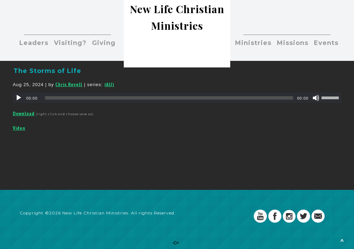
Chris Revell (68, 84)
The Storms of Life (47, 71)
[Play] (18, 97)
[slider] (169, 98)
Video (19, 128)
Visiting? (70, 43)
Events (326, 43)
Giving (103, 43)
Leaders (33, 43)
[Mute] (316, 97)
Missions (292, 43)
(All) (109, 84)
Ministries (253, 43)
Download (24, 113)
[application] (177, 98)
